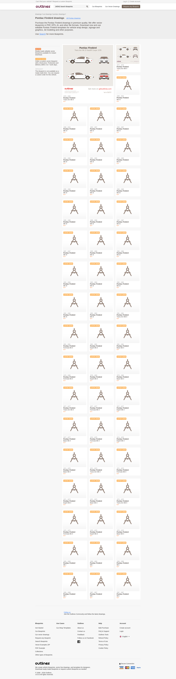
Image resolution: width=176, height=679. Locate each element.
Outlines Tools (103, 635)
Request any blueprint (43, 638)
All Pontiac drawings (73, 18)
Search (42, 34)
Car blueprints (40, 631)
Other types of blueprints (43, 655)
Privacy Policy (103, 645)
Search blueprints (41, 641)
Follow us (67, 612)
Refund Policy (103, 638)
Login (121, 631)
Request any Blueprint (131, 6)
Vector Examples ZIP (42, 645)
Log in (125, 1)
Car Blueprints (97, 6)
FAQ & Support (104, 631)
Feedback (80, 635)
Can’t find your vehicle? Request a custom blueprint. (54, 1)
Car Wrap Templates (63, 628)
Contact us (81, 631)
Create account (135, 1)
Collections (39, 651)
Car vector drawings (42, 635)
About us (80, 628)
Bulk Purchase (104, 628)
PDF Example (40, 648)
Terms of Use (103, 641)
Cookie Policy (103, 648)
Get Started (39, 628)
